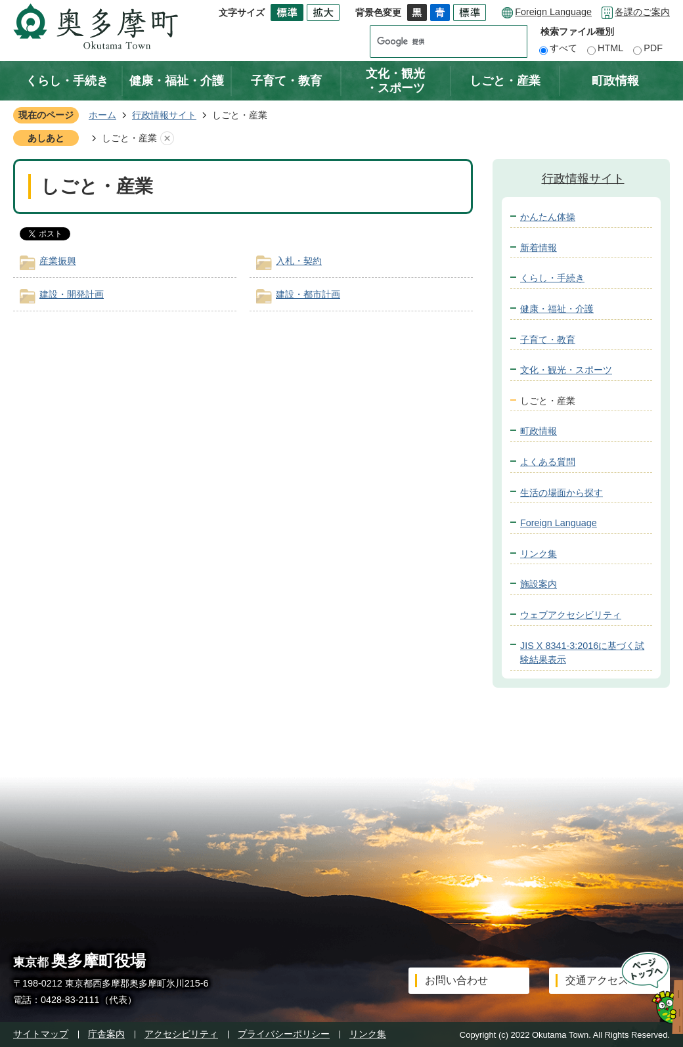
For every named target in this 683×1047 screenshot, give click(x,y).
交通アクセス (596, 980)
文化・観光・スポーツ (395, 81)
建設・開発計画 (71, 294)
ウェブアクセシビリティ (570, 615)
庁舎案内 (106, 1034)
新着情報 (538, 247)
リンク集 (538, 553)
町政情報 (615, 80)
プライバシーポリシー (284, 1034)
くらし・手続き (67, 80)
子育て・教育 (286, 80)
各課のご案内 (642, 12)
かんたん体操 (547, 217)
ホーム (102, 115)
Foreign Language (553, 12)
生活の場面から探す (561, 492)
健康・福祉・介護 (176, 80)
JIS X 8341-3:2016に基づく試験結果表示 (582, 652)
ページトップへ (648, 993)
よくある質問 (547, 462)
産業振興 (57, 261)
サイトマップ (40, 1034)
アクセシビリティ (181, 1034)
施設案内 (538, 584)
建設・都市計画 (308, 294)
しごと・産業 (505, 80)
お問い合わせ (456, 980)
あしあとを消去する (167, 138)
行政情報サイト (164, 115)
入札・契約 (299, 261)
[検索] (436, 41)
